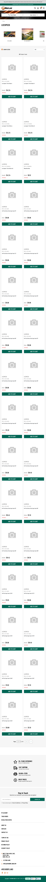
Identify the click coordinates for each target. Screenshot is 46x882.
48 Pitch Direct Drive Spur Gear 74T (12, 251)
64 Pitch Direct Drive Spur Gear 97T (12, 506)
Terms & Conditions (16, 802)
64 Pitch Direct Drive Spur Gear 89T (34, 379)
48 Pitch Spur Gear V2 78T (12, 633)
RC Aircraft (27, 41)
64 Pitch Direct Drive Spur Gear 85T (34, 294)
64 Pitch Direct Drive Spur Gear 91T (34, 421)
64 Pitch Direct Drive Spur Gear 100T (34, 548)
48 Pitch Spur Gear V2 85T (34, 718)
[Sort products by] (39, 49)
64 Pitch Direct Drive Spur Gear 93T (34, 464)
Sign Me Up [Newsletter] (37, 799)
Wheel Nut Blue (34, 166)
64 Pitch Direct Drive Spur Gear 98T (34, 506)
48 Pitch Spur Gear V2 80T (12, 676)
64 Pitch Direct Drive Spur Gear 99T (12, 548)
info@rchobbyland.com (8, 863)
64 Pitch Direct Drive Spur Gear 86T (12, 336)
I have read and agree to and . (14, 802)
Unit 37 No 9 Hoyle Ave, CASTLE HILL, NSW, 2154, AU (9, 855)
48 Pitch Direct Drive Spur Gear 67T (12, 209)
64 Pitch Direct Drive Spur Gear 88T (12, 379)
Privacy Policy (25, 802)
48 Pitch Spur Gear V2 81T (34, 676)
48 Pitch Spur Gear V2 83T (12, 718)
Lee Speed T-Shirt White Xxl (12, 166)
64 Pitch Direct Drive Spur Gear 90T (12, 421)
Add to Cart (12, 96)
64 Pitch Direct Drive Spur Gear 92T (12, 464)
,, (19, 741)
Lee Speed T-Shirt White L (12, 124)
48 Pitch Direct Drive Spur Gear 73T (34, 209)
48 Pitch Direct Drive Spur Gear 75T (34, 251)
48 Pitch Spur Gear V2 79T (34, 633)
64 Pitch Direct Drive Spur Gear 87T (34, 336)
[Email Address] (15, 799)
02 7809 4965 (5, 860)
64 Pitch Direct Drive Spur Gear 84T (12, 294)
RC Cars (10, 41)
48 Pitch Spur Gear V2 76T (12, 591)
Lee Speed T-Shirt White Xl (34, 124)
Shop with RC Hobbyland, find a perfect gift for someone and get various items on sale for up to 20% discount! (23, 1)
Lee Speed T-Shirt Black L (12, 81)
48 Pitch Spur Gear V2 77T (34, 591)
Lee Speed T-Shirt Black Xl (34, 81)
